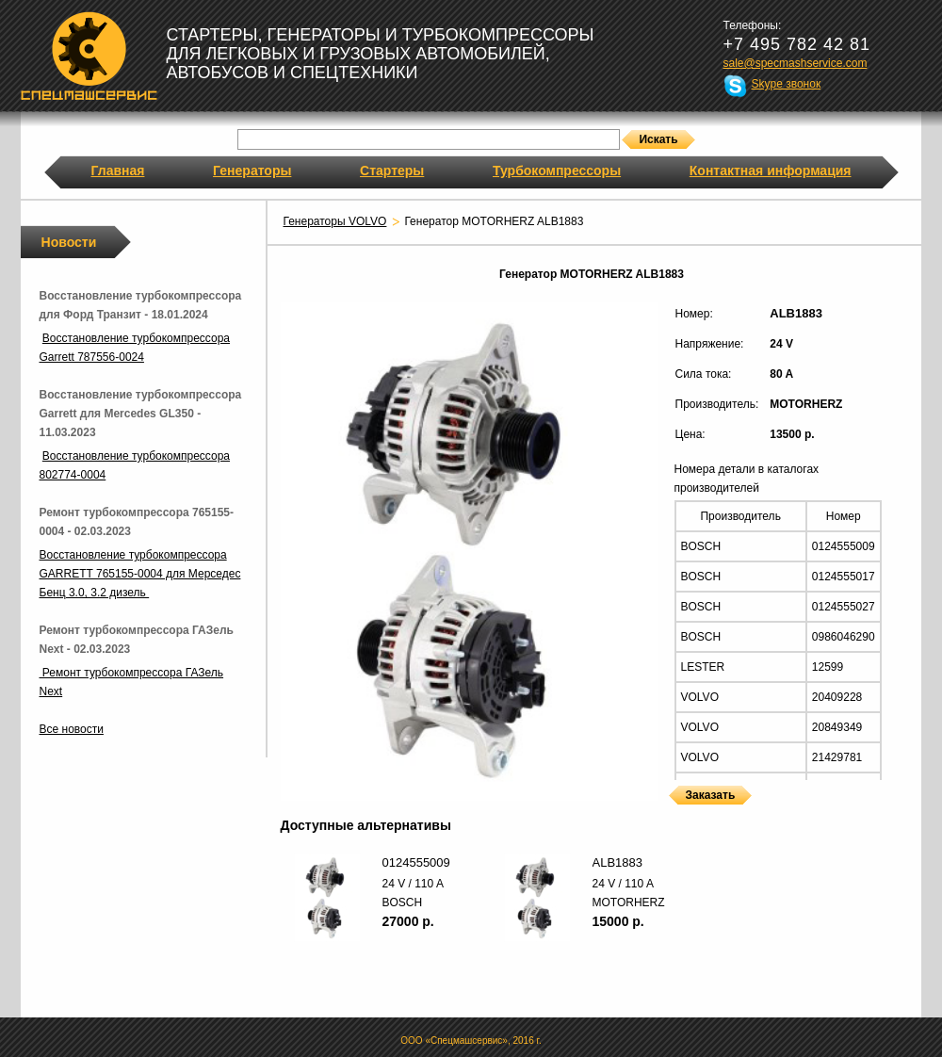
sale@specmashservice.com (795, 63)
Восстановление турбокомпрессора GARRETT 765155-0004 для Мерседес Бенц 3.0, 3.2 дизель (140, 573)
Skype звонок (786, 83)
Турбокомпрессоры (557, 170)
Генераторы (252, 170)
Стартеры (392, 170)
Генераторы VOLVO (335, 221)
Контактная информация (771, 170)
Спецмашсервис (89, 55)
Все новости (72, 729)
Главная (118, 170)
